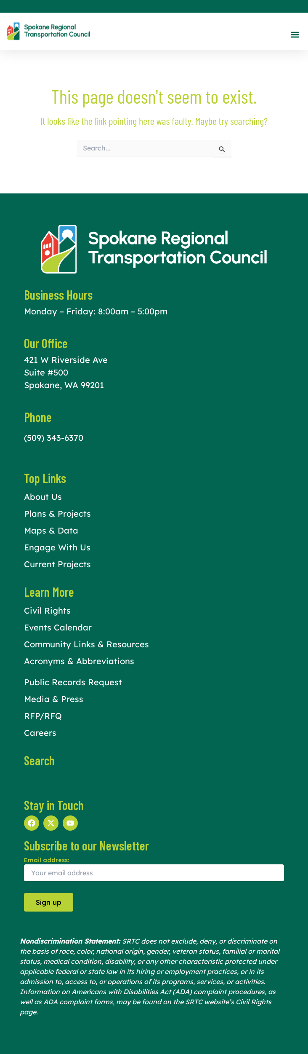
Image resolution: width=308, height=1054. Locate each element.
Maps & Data (51, 530)
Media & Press (53, 699)
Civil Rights (47, 610)
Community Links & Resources (86, 644)
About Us (43, 496)
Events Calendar (58, 627)
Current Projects (57, 564)
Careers (40, 732)
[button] (295, 34)
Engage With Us (57, 547)
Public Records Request (73, 682)
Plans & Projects (57, 513)
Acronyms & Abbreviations (79, 661)
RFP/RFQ (43, 716)
